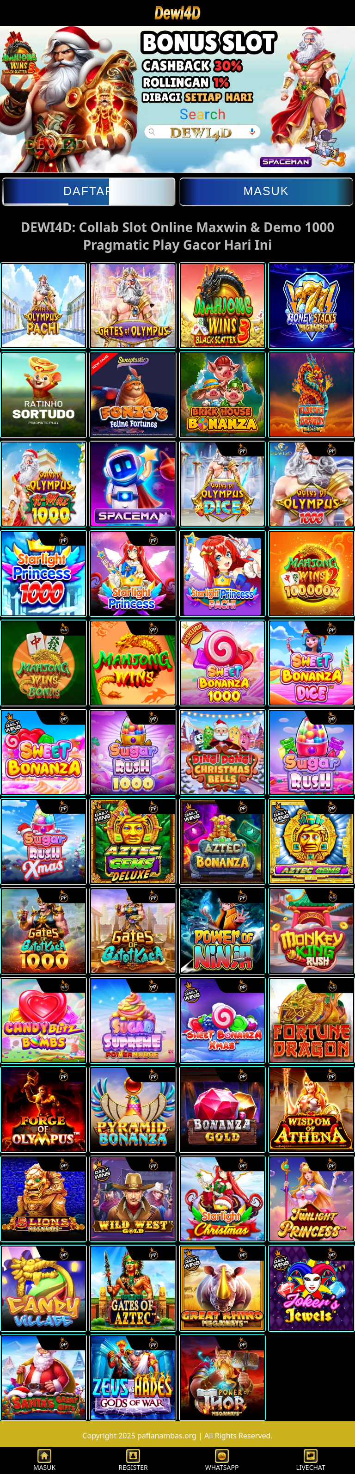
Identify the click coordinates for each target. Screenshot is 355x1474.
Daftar (88, 191)
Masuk (266, 190)
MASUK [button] (44, 1460)
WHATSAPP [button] (222, 1460)
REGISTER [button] (132, 1460)
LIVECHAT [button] (310, 1460)
